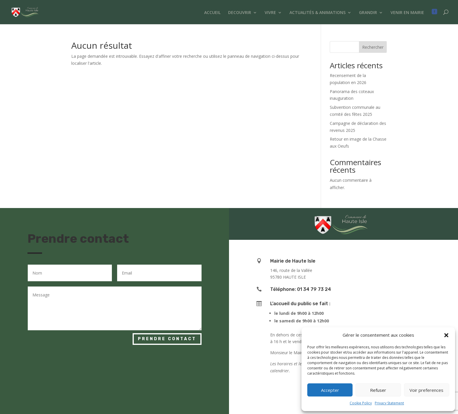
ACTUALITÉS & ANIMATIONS (317, 13)
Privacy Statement (389, 403)
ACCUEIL (212, 13)
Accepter (330, 390)
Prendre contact (167, 338)
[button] (446, 335)
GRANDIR (368, 13)
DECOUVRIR (239, 13)
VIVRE (270, 13)
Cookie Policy (361, 403)
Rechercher (373, 47)
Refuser (378, 390)
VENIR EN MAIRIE (407, 13)
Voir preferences (426, 390)
